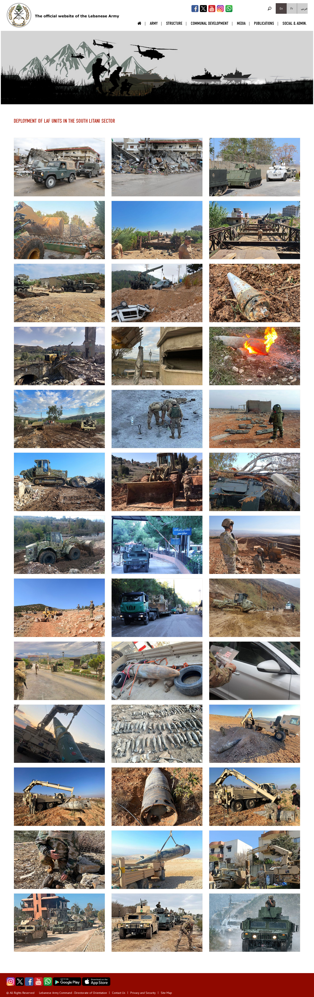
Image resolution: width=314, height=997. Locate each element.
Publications (264, 23)
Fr (292, 8)
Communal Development (209, 23)
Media (241, 23)
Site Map (166, 993)
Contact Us (118, 993)
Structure (174, 23)
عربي (304, 8)
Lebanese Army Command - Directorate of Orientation (73, 993)
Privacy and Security (143, 993)
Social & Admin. (295, 23)
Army (154, 23)
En (281, 8)
